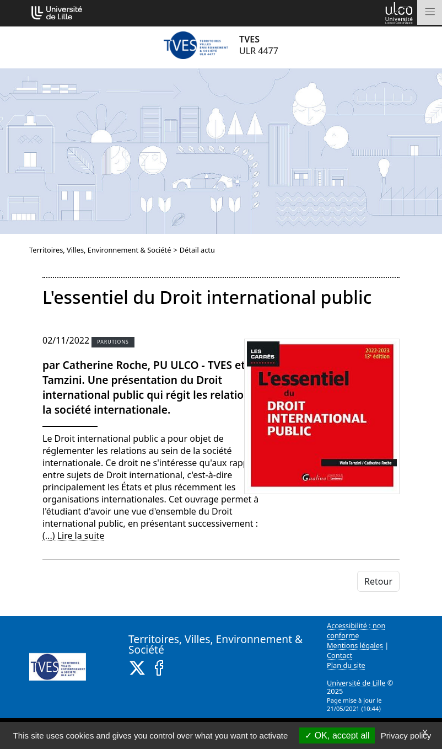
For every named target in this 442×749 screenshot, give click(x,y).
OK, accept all (337, 735)
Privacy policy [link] (406, 735)
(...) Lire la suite (73, 535)
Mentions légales (355, 645)
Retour (378, 581)
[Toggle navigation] (429, 12)
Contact (339, 655)
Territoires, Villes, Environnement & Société (100, 250)
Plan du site (346, 665)
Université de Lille (356, 683)
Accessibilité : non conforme (356, 630)
